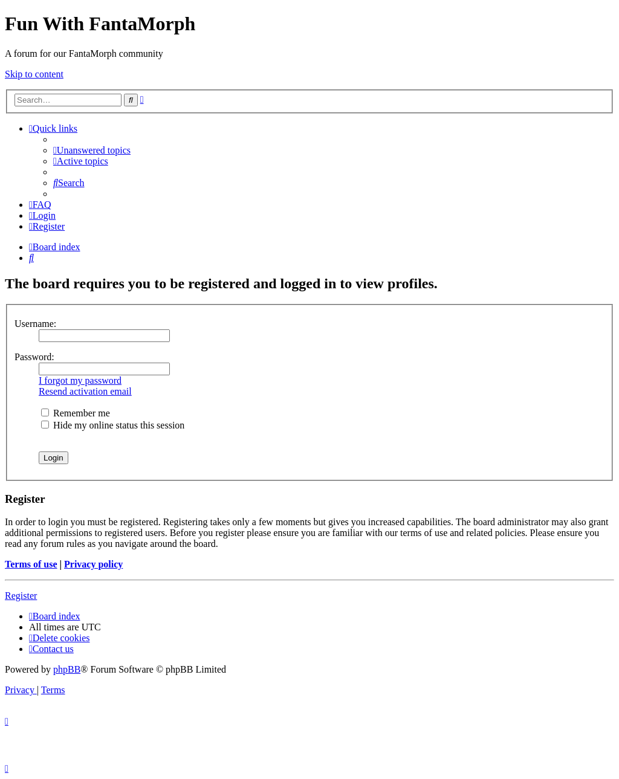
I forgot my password (80, 380)
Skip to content (34, 74)
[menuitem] (92, 150)
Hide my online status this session (112, 425)
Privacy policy (93, 564)
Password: (34, 357)
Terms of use (31, 564)
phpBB (66, 669)
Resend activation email (85, 391)
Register (21, 595)
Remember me (75, 413)
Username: (35, 323)
